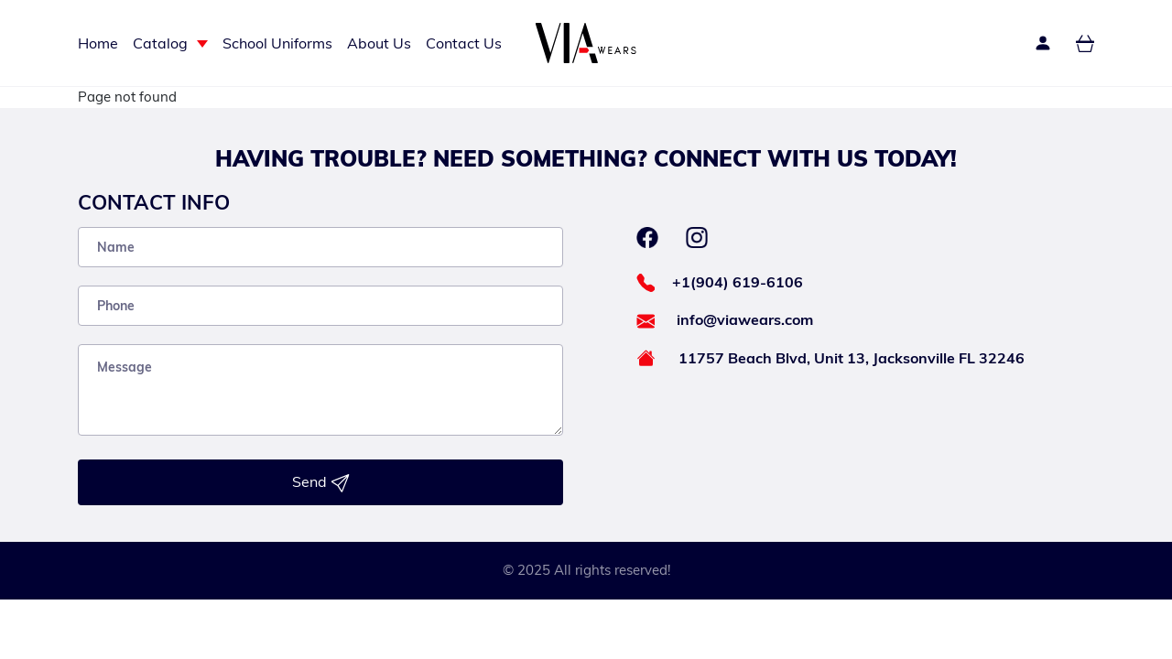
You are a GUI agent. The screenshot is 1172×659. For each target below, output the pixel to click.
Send (321, 482)
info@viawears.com (745, 319)
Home (98, 43)
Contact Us (464, 43)
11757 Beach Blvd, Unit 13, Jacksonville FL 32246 (851, 358)
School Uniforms (277, 43)
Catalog (160, 43)
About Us (379, 43)
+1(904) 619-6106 (737, 282)
